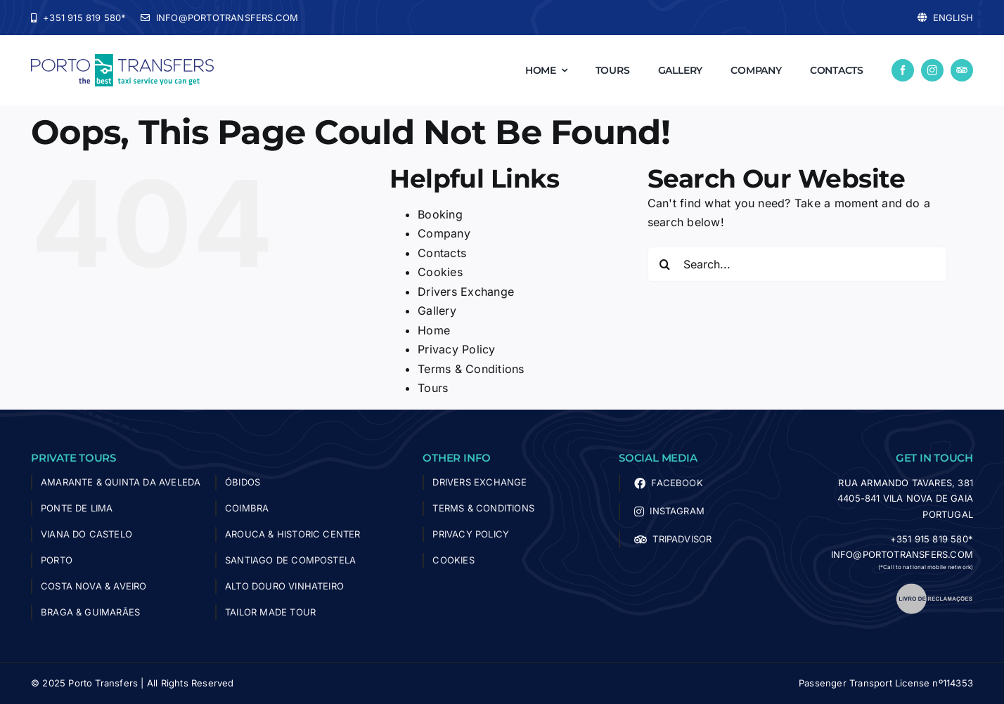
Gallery (437, 311)
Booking (440, 214)
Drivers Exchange (466, 292)
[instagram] (932, 70)
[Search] (665, 264)
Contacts (442, 253)
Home (434, 330)
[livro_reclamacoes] (934, 588)
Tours (433, 388)
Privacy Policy (456, 349)
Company (444, 233)
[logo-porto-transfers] (122, 60)
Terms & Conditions (471, 369)
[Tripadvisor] (962, 70)
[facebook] (903, 70)
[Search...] (798, 264)
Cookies (440, 272)
